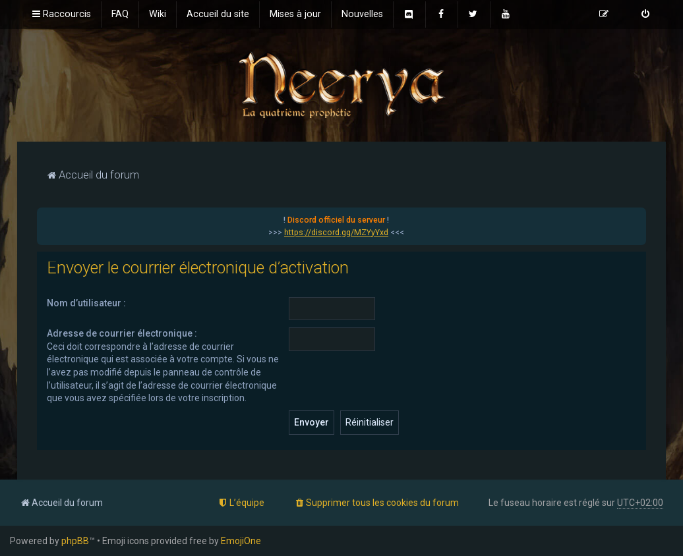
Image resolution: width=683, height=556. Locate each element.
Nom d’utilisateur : (86, 303)
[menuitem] (120, 14)
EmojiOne (241, 541)
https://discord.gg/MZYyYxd (336, 232)
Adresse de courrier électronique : (122, 333)
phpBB (75, 541)
